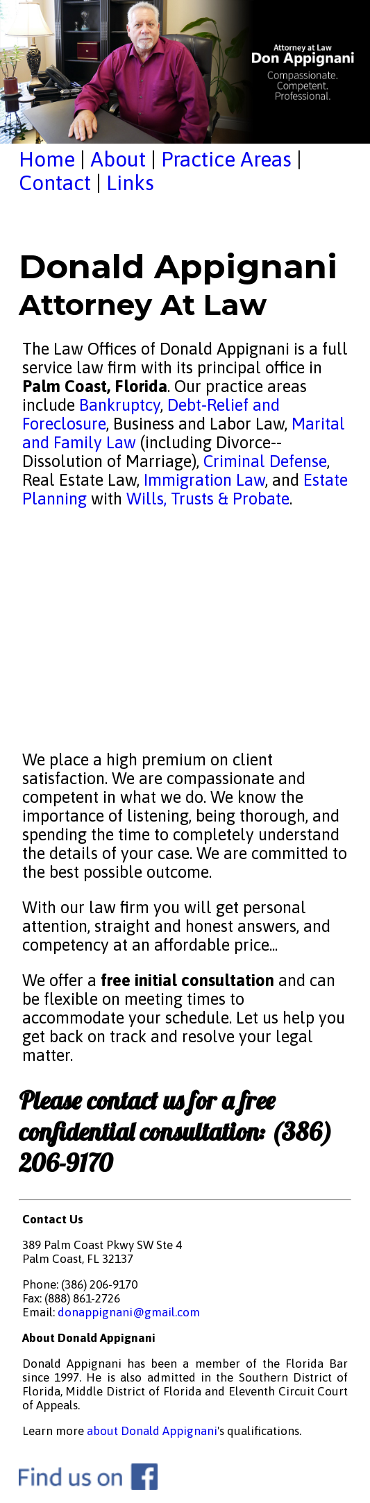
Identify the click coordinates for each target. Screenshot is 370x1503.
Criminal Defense (263, 461)
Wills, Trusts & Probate (207, 498)
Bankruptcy (119, 405)
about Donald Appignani (152, 1431)
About (118, 159)
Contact (55, 182)
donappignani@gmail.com (129, 1312)
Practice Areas (226, 159)
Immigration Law (204, 479)
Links (130, 182)
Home (47, 159)
